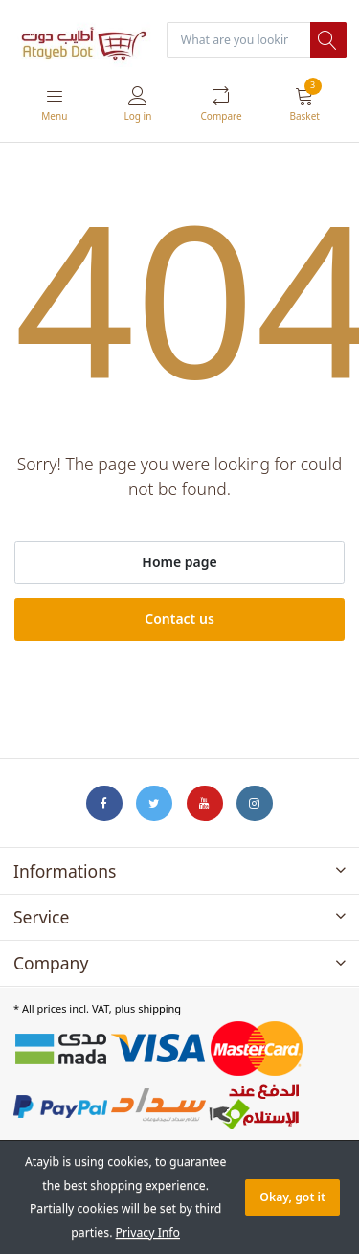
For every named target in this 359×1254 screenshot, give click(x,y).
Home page (179, 562)
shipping (159, 1008)
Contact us (179, 618)
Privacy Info (148, 1232)
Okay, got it (292, 1197)
